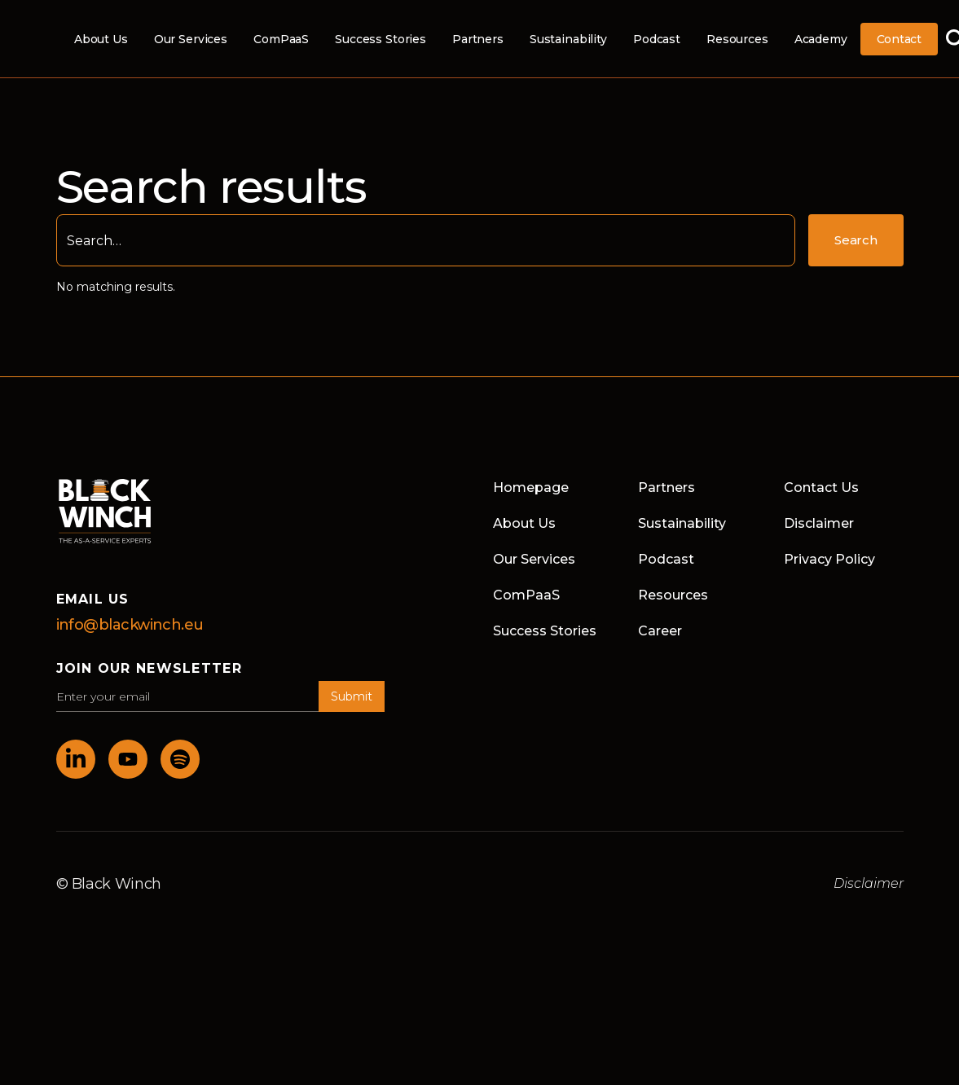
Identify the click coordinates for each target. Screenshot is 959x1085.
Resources (737, 39)
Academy (820, 39)
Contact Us (821, 487)
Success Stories (380, 39)
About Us (101, 39)
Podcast (656, 39)
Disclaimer (819, 523)
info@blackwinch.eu (130, 625)
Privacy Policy (829, 559)
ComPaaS (281, 39)
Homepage (531, 487)
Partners (478, 39)
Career (660, 631)
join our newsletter (149, 668)
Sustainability (568, 39)
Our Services (190, 39)
